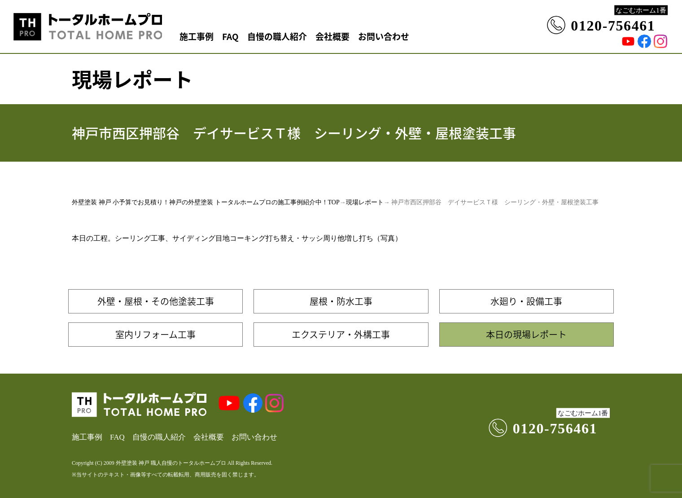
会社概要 (332, 36)
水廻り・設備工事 (526, 301)
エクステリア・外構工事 (341, 334)
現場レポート (365, 202)
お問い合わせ (383, 36)
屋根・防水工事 (341, 301)
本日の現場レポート (526, 334)
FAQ (230, 36)
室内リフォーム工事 (155, 334)
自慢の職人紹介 (277, 36)
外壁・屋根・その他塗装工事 (155, 301)
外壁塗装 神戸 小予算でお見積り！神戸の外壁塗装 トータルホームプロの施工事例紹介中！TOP (206, 202)
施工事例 (196, 36)
